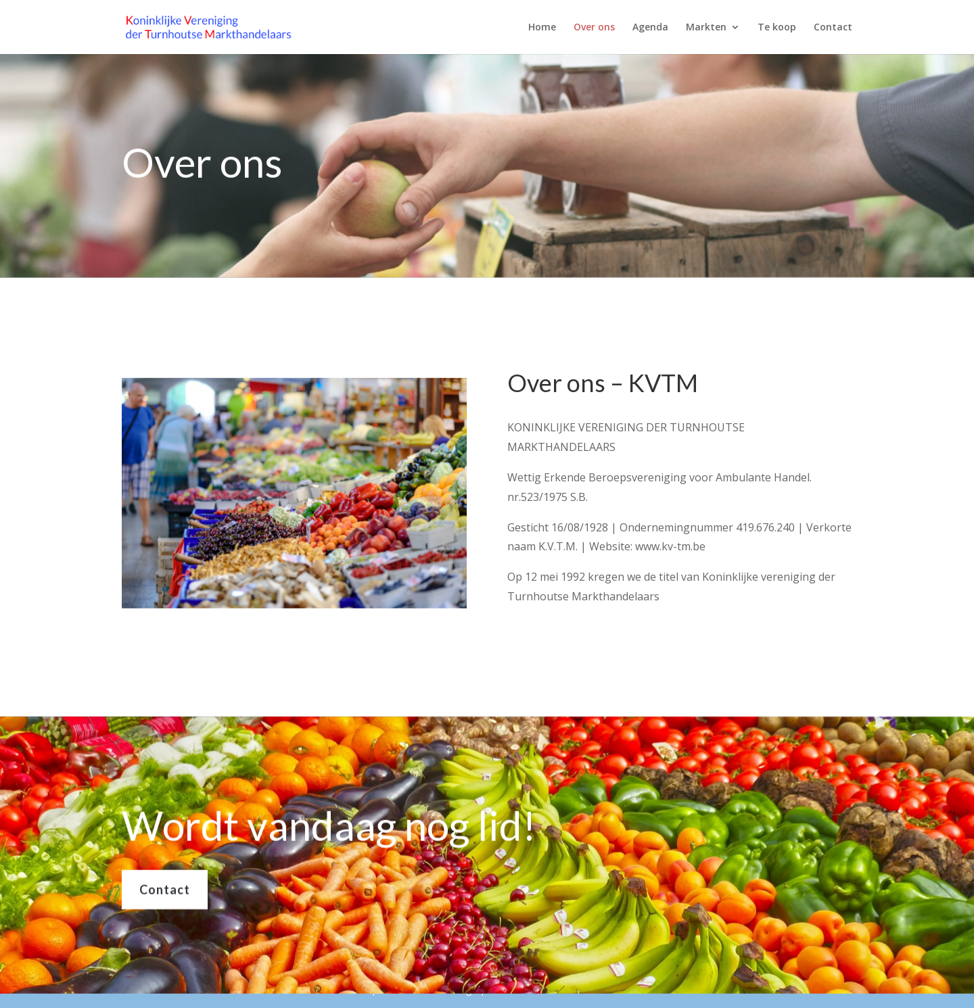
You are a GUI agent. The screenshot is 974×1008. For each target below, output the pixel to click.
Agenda (650, 27)
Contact (833, 27)
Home (542, 27)
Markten (706, 27)
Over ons (594, 27)
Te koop (777, 27)
